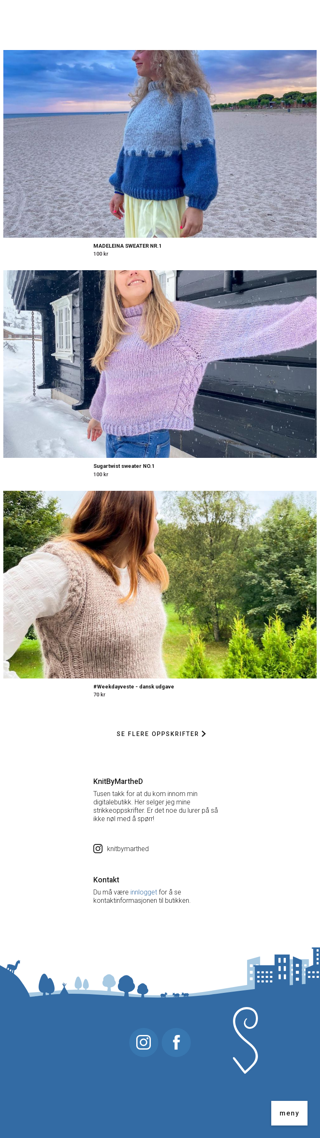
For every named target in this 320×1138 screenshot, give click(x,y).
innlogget (143, 892)
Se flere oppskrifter (161, 734)
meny (290, 1113)
